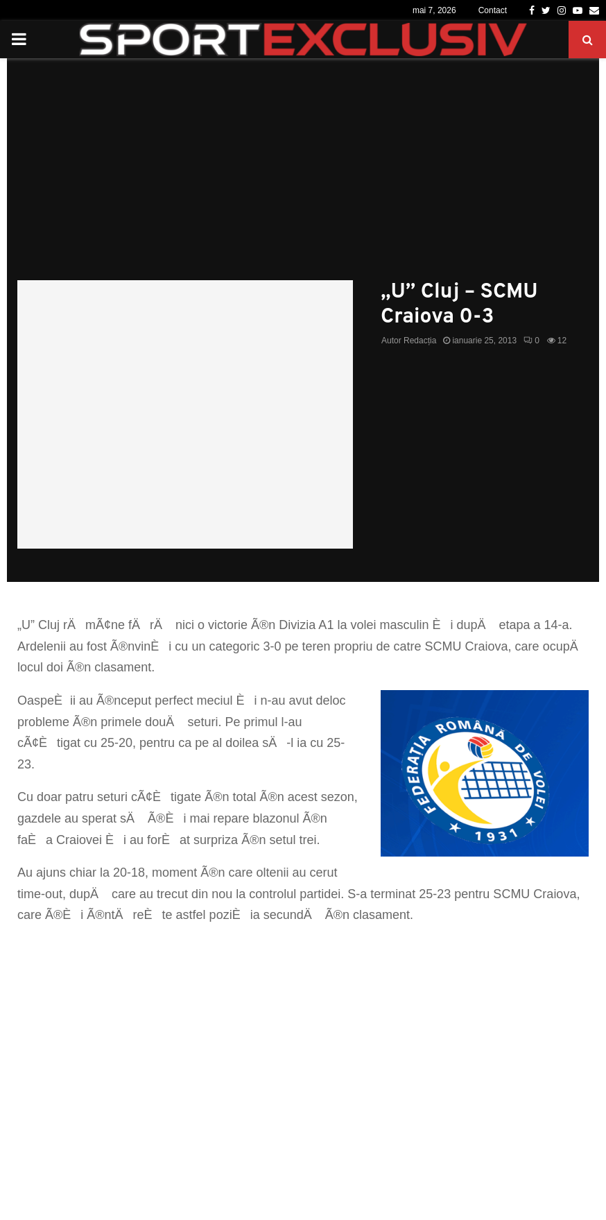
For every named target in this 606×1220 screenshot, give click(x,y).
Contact (492, 10)
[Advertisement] (303, 176)
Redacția (420, 340)
